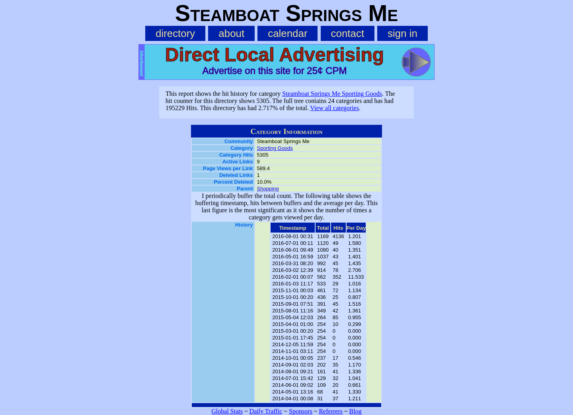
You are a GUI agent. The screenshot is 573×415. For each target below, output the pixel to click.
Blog (355, 411)
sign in (402, 33)
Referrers (331, 411)
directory (175, 33)
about (231, 33)
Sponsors (300, 411)
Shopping (268, 189)
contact (347, 33)
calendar (287, 33)
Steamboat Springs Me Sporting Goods (332, 93)
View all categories (334, 108)
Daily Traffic (266, 411)
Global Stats (227, 411)
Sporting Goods (274, 148)
